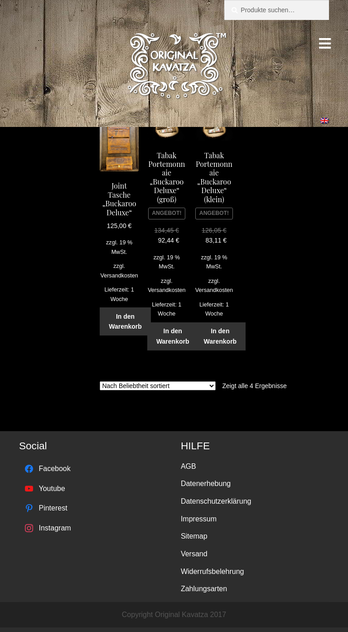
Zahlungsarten (204, 589)
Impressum (199, 519)
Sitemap (194, 536)
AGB (188, 466)
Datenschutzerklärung (216, 501)
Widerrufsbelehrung (212, 571)
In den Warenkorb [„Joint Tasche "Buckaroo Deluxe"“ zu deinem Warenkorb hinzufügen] (125, 322)
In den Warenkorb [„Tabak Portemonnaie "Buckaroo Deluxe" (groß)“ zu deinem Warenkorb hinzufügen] (172, 336)
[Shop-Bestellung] (158, 385)
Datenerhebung (206, 483)
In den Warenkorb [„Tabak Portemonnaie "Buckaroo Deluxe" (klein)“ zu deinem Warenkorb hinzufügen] (220, 336)
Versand (194, 554)
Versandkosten (119, 275)
